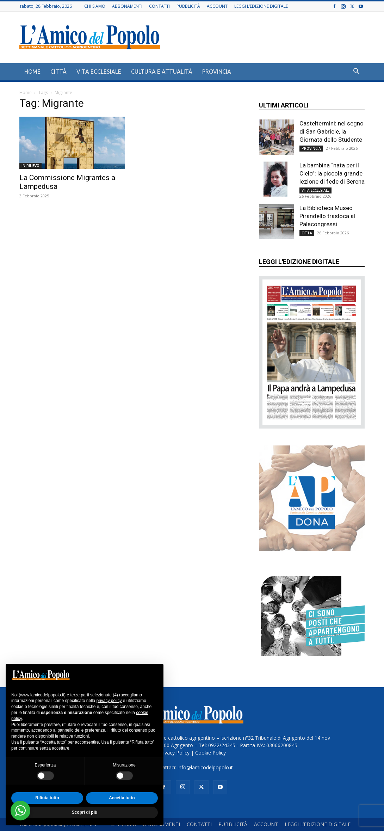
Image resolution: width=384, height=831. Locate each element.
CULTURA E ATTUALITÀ (161, 71)
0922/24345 (221, 745)
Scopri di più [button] (85, 812)
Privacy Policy (174, 752)
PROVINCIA (216, 71)
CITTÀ (58, 71)
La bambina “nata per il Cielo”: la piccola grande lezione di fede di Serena (332, 173)
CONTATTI (159, 6)
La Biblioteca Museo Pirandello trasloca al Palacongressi (327, 216)
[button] (356, 72)
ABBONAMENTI (127, 6)
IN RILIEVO (30, 165)
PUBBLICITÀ (188, 6)
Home (25, 93)
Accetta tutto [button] (122, 797)
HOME (32, 71)
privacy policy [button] (109, 700)
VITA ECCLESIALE (98, 71)
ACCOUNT (217, 6)
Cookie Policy (210, 752)
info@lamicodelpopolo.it (205, 767)
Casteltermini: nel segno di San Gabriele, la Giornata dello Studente (331, 131)
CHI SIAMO (94, 6)
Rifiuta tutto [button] (47, 797)
